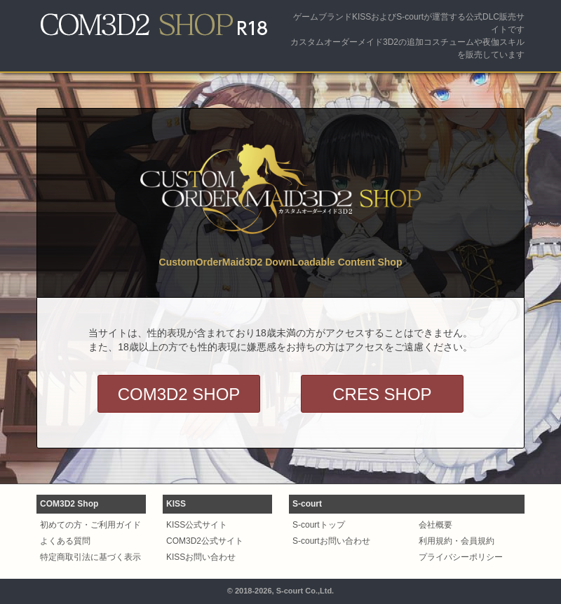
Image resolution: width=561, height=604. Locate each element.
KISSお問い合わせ (201, 557)
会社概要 (435, 525)
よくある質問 (65, 541)
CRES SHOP (381, 394)
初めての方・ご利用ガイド (90, 525)
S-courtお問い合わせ (331, 541)
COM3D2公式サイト (204, 541)
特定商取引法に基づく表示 (90, 557)
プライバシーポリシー (461, 557)
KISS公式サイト (196, 525)
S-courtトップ (318, 525)
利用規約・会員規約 (456, 541)
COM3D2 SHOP (179, 394)
